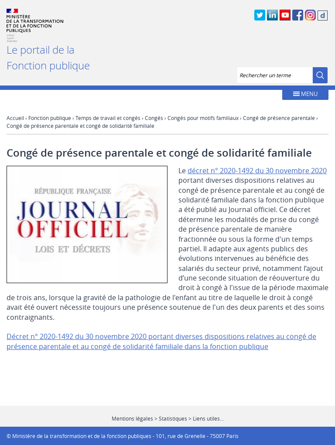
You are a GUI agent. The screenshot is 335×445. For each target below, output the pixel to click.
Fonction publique (49, 117)
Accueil (15, 117)
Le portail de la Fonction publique (48, 57)
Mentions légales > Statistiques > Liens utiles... (168, 418)
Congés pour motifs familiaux (203, 117)
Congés (154, 117)
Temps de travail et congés (107, 117)
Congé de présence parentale (279, 117)
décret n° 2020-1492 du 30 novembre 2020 (257, 170)
